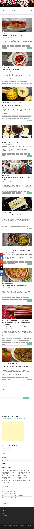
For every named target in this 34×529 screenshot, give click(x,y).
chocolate (4, 81)
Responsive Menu (31, 10)
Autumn (3, 248)
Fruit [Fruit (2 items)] (10, 473)
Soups (3, 324)
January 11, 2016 (10, 287)
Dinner (27, 261)
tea (28, 153)
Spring (7, 67)
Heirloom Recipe (5, 299)
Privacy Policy (18, 525)
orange (16, 299)
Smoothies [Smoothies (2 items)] (28, 478)
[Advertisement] (13, 431)
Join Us (3, 463)
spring (19, 83)
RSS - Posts (4, 502)
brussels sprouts (10, 261)
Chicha (4, 191)
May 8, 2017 (9, 71)
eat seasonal (20, 81)
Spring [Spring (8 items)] (9, 480)
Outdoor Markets (21, 191)
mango (24, 116)
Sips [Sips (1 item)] (25, 478)
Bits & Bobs (14, 338)
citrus (14, 297)
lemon (16, 226)
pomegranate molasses (7, 83)
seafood (26, 342)
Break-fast (4, 116)
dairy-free (9, 81)
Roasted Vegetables (21, 322)
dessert (14, 81)
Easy (3, 102)
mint (4, 118)
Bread (12, 320)
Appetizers (8, 320)
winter (13, 263)
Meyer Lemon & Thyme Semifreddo (13, 215)
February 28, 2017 (10, 181)
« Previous (4, 384)
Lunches (26, 320)
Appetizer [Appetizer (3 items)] (10, 470)
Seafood (28, 322)
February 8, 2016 (10, 252)
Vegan (22, 118)
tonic (4, 155)
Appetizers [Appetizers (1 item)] (14, 470)
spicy (25, 153)
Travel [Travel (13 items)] (19, 480)
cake (10, 297)
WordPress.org (5, 519)
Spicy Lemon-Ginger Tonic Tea (11, 142)
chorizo (16, 261)
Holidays (12, 363)
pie (23, 377)
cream (4, 226)
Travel (7, 175)
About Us (4, 175)
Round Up (21, 342)
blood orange (5, 297)
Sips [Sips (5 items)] (23, 479)
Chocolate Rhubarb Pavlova (10, 70)
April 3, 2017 (9, 107)
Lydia (4, 37)
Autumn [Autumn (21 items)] (19, 470)
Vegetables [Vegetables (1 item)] (23, 480)
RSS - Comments (5, 503)
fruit (17, 116)
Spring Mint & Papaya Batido (11, 105)
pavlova (25, 81)
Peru (27, 191)
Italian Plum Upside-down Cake (12, 36)
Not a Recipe (10, 322)
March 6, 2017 (10, 144)
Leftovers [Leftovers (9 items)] (6, 475)
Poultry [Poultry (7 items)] (9, 477)
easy (13, 116)
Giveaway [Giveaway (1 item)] (13, 473)
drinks (9, 116)
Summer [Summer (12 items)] (13, 480)
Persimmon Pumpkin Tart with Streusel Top (15, 366)
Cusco (8, 191)
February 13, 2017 (10, 216)
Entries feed (4, 515)
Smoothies (15, 102)
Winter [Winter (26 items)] (6, 482)
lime (20, 116)
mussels (16, 342)
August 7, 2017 (10, 37)
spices (21, 153)
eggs (31, 261)
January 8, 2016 (10, 328)
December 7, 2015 (10, 368)
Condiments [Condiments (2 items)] (13, 472)
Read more (30, 47)
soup (30, 342)
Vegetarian (5, 47)
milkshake (29, 116)
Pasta (6, 248)
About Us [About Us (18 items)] (5, 470)
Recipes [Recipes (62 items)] (18, 477)
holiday (13, 377)
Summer (10, 33)
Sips (11, 102)
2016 (4, 338)
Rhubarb (14, 83)
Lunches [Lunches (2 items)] (14, 475)
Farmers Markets (14, 191)
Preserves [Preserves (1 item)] (13, 477)
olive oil (12, 299)
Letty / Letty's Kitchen (5, 489)
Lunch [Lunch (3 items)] (11, 475)
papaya (8, 118)
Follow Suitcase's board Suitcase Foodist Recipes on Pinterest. (13, 418)
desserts (14, 340)
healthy (13, 153)
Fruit (7, 33)
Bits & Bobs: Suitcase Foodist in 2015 (14, 327)
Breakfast (4, 140)
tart (26, 377)
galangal (4, 153)
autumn (4, 261)
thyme (26, 226)
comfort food (21, 261)
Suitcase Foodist (9, 10)
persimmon (18, 377)
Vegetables (7, 324)
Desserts (4, 33)
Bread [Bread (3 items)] (31, 470)
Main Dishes (4, 322)
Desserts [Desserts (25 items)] (24, 472)
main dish (4, 263)
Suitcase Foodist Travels (7, 193)
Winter (16, 140)
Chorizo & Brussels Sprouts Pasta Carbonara (16, 250)
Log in (3, 513)
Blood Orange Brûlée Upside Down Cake (14, 286)
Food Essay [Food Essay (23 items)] (5, 474)
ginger (9, 153)
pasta (9, 263)
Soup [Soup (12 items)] (3, 480)
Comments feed (5, 517)
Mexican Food (11, 342)
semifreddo (21, 226)
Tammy (3, 497)
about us (8, 338)
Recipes (8, 102)
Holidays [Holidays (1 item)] (26, 473)
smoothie (12, 118)
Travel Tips (19, 193)
